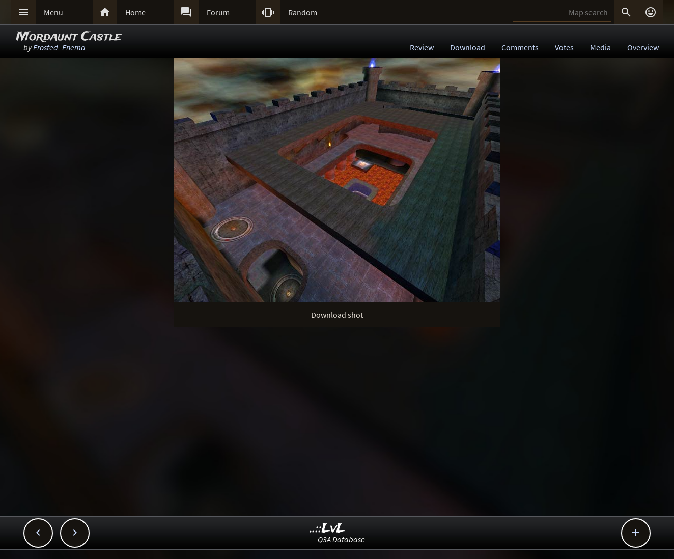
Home (135, 12)
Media (600, 47)
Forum (218, 12)
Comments (520, 47)
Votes (564, 47)
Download (467, 47)
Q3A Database (341, 539)
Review (422, 47)
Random (302, 12)
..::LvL (328, 529)
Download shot (337, 315)
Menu (53, 12)
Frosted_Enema (59, 47)
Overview (643, 47)
